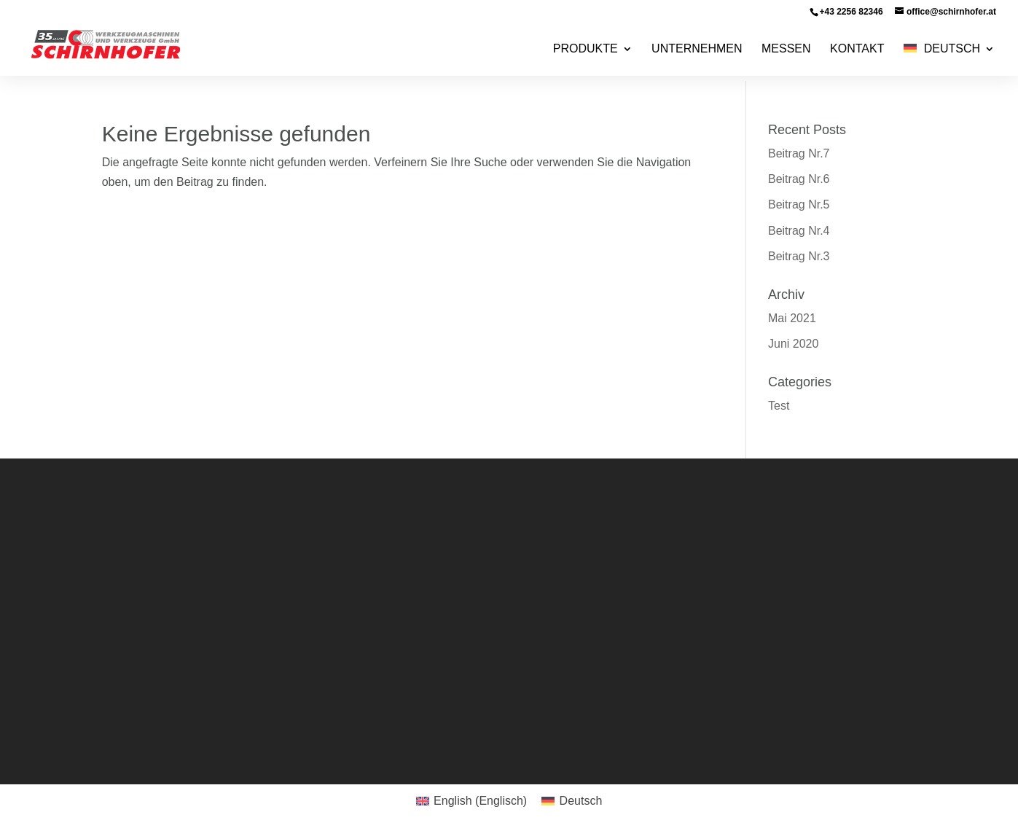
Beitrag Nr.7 (798, 153)
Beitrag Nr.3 (798, 256)
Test (778, 405)
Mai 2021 (792, 318)
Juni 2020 (793, 343)
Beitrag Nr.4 (798, 231)
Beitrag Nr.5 (798, 204)
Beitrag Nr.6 (798, 179)
